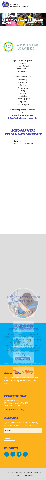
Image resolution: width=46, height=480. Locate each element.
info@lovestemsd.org (15, 409)
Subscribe (9, 438)
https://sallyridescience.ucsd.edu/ (23, 118)
